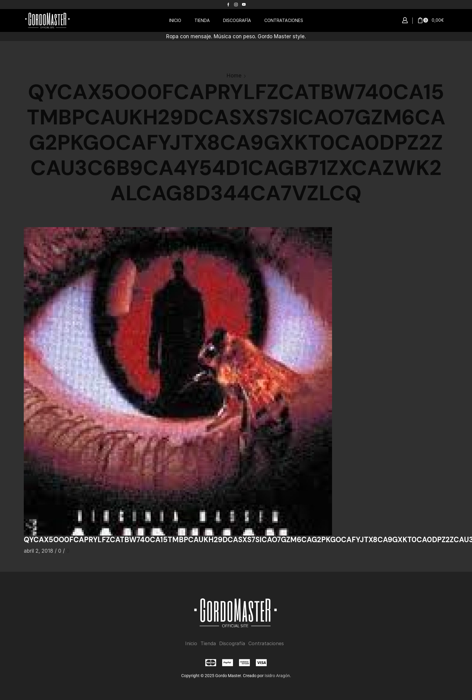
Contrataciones (266, 643)
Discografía (232, 643)
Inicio (191, 643)
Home (233, 75)
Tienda (208, 643)
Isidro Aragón (277, 675)
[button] (405, 20)
